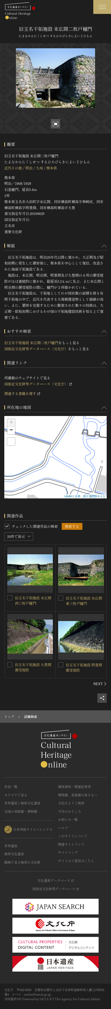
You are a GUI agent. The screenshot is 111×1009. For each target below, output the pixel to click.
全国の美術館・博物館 (20, 811)
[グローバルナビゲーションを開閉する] (102, 7)
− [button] (11, 430)
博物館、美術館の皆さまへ (78, 795)
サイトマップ (68, 852)
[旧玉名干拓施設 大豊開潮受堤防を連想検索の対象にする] (9, 664)
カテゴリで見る (15, 795)
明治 (28, 167)
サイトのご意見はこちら (76, 860)
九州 (39, 167)
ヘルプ (63, 827)
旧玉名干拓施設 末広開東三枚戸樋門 (84, 601)
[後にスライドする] (100, 684)
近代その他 (13, 167)
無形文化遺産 (14, 853)
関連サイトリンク (71, 844)
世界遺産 (10, 845)
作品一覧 (10, 786)
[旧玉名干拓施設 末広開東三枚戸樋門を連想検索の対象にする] (60, 598)
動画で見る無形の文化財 (22, 862)
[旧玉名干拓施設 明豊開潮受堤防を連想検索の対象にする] (60, 664)
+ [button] (11, 423)
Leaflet (68, 496)
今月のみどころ (69, 811)
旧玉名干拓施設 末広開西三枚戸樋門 (33, 600)
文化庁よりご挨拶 (71, 803)
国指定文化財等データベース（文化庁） (36, 348)
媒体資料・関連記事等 (74, 786)
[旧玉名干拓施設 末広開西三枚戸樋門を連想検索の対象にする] (9, 597)
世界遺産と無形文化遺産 (22, 803)
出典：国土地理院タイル (90, 496)
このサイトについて (73, 835)
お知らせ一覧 (68, 819)
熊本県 (51, 167)
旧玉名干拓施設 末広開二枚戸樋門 (31, 342)
